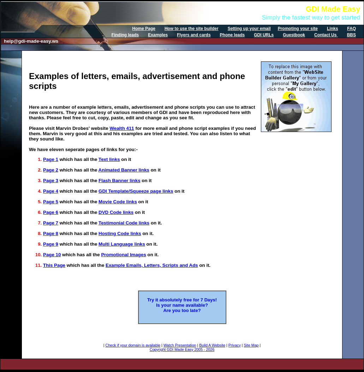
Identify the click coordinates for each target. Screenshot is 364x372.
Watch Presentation (179, 345)
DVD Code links (116, 212)
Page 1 (50, 159)
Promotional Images (123, 254)
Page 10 (52, 254)
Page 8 (50, 233)
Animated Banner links (124, 170)
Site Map (251, 345)
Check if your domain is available (132, 345)
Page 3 (50, 180)
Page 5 (50, 201)
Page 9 (50, 244)
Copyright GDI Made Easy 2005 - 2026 (182, 349)
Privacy (234, 345)
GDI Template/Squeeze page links (136, 191)
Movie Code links (118, 201)
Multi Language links (122, 244)
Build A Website (212, 345)
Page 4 (50, 191)
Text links (109, 159)
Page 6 (50, 212)
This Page (54, 265)
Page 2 (50, 170)
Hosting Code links (120, 233)
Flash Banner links (120, 180)
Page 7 (50, 223)
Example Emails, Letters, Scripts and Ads (152, 265)
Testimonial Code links (124, 223)
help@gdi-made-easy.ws (31, 41)
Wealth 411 (121, 128)
